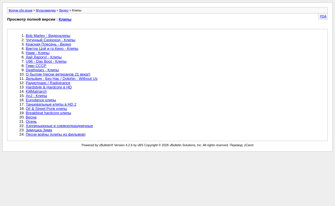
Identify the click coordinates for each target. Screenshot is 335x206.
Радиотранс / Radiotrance (48, 83)
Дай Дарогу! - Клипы (44, 57)
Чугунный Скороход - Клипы (50, 40)
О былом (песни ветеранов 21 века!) (58, 74)
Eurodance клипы (41, 100)
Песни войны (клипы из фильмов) (55, 134)
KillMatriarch (36, 91)
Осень (31, 121)
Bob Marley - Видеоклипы (48, 35)
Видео (63, 10)
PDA (323, 16)
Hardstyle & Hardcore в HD (49, 87)
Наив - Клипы (37, 53)
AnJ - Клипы (36, 96)
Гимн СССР (36, 66)
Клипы (65, 19)
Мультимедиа (46, 10)
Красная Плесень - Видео (48, 44)
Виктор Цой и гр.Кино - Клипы (52, 48)
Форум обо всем (20, 10)
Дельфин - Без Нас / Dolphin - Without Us (61, 78)
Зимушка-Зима (39, 130)
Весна (31, 117)
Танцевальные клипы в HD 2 (51, 104)
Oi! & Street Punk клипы (46, 108)
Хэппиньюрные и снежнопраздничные (59, 126)
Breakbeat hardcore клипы (48, 113)
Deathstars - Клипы (42, 70)
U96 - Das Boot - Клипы (46, 61)
